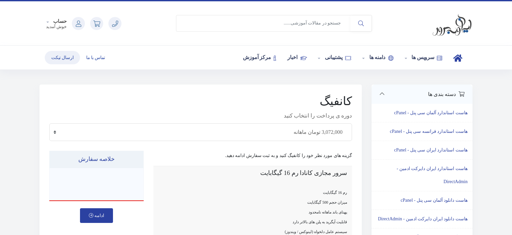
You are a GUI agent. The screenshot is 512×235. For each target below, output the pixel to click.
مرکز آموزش (259, 57)
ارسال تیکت (62, 57)
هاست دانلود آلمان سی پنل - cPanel (434, 200)
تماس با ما (95, 57)
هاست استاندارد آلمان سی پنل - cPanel (431, 112)
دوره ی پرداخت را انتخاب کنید (318, 116)
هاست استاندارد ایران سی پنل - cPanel (431, 150)
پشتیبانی (337, 57)
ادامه (96, 215)
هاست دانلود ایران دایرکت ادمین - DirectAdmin (423, 218)
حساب (59, 21)
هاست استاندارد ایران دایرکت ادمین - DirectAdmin (432, 175)
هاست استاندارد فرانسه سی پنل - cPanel (429, 131)
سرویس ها (426, 57)
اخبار (297, 57)
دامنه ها (380, 57)
